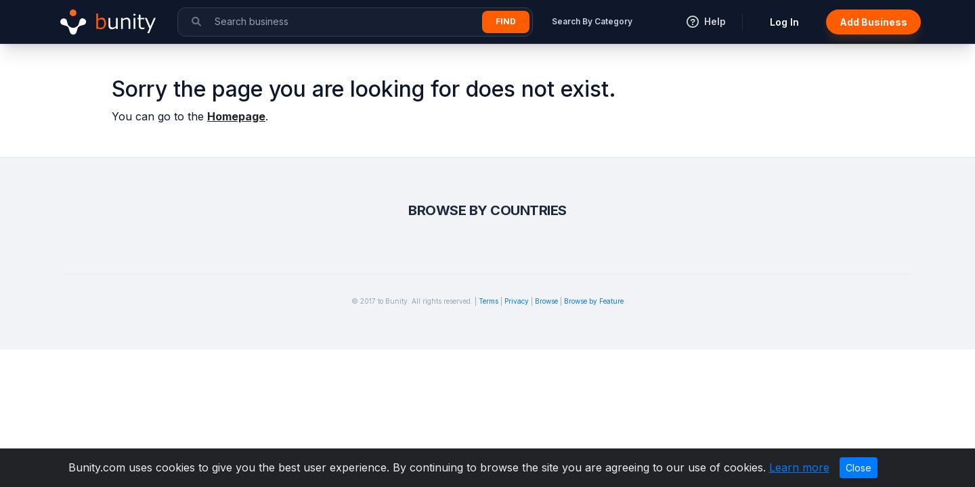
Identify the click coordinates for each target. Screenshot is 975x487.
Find (506, 21)
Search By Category (592, 21)
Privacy (516, 301)
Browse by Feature (594, 301)
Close (858, 467)
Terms (488, 301)
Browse (546, 301)
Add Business (873, 22)
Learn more (799, 467)
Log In (784, 22)
